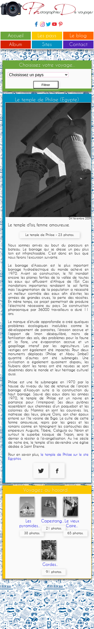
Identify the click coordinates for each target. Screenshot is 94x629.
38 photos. (32, 533)
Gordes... (50, 564)
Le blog (78, 35)
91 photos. (54, 572)
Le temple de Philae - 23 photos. (49, 235)
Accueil (16, 35)
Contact (78, 44)
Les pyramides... (29, 523)
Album (15, 44)
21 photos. (54, 528)
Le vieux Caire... (72, 523)
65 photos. (75, 533)
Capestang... (52, 520)
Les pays (47, 35)
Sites (47, 44)
